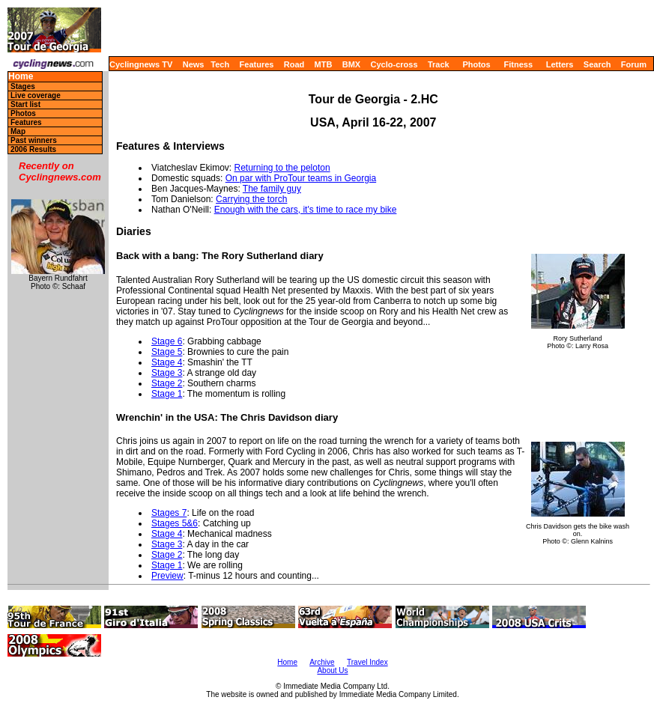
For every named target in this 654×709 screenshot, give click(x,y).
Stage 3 (166, 373)
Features (257, 64)
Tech (220, 64)
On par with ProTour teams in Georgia (300, 178)
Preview (167, 575)
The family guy (272, 188)
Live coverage (35, 95)
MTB (324, 64)
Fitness (518, 64)
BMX (351, 64)
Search (597, 64)
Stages (22, 86)
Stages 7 (169, 513)
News (194, 64)
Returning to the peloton (282, 167)
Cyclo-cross (394, 64)
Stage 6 (166, 341)
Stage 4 (166, 362)
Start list (25, 104)
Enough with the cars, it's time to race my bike (305, 209)
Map (17, 131)
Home (20, 77)
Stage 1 (166, 394)
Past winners (33, 140)
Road (294, 64)
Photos (476, 64)
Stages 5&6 (174, 523)
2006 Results (33, 149)
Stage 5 (166, 352)
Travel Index (367, 662)
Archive (321, 662)
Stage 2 (166, 383)
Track (438, 64)
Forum (634, 64)
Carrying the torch (251, 199)
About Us (332, 670)
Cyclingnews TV (140, 64)
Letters (560, 64)
